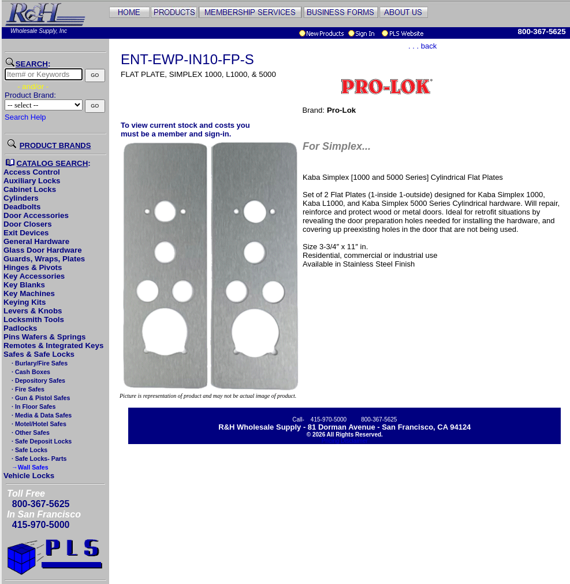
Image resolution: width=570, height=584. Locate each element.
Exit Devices (26, 232)
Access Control (31, 172)
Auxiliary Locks (32, 180)
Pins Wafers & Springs (44, 336)
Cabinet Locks (29, 189)
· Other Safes (30, 432)
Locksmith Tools (33, 319)
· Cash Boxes (30, 371)
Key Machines (29, 293)
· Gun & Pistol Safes (40, 397)
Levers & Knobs (32, 310)
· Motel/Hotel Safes (38, 423)
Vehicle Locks (28, 475)
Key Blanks (24, 284)
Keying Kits (24, 302)
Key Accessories (34, 276)
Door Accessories (36, 215)
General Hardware (36, 241)
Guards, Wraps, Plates (44, 258)
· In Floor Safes (32, 406)
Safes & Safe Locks (38, 354)
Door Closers (27, 224)
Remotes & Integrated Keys (53, 345)
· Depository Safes (37, 380)
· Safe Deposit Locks (41, 441)
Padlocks (20, 328)
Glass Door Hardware (42, 250)
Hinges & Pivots (32, 267)
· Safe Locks (28, 449)
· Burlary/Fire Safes (39, 363)
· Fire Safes (27, 389)
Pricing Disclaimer (345, 441)
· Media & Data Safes (41, 415)
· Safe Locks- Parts (38, 458)
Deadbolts (21, 206)
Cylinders (21, 198)
